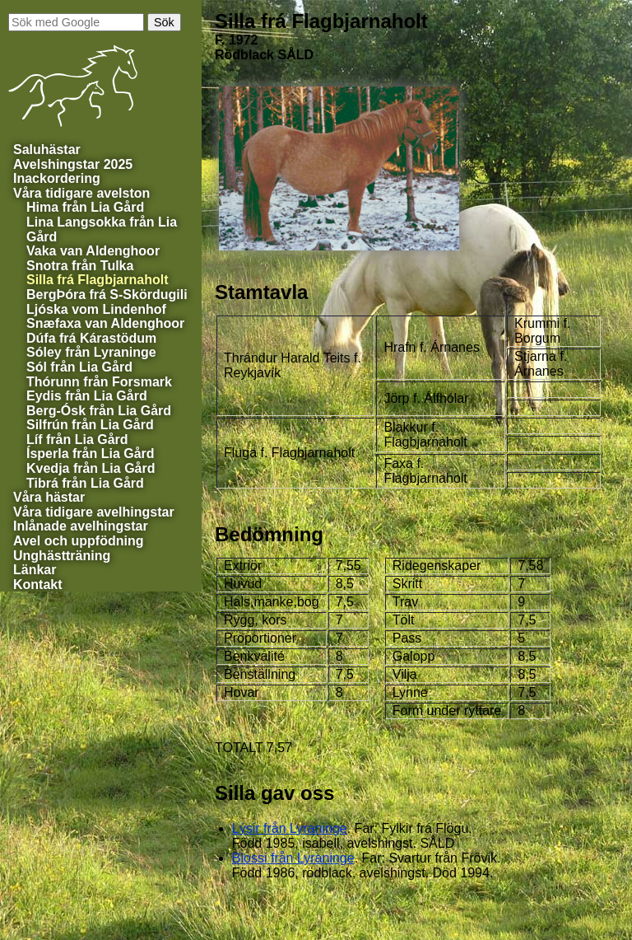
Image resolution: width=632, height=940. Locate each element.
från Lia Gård (85, 207)
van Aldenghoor (93, 251)
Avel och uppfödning (78, 541)
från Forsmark (99, 382)
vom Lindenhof (96, 309)
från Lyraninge (289, 828)
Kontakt (38, 585)
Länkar (34, 570)
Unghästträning (61, 556)
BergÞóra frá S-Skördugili (107, 295)
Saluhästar (47, 150)
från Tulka (79, 266)
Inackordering (56, 178)
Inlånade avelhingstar (80, 526)
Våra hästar (49, 497)
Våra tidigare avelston (81, 193)
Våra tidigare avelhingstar (93, 512)
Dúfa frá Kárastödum (91, 338)
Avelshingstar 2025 (72, 164)
